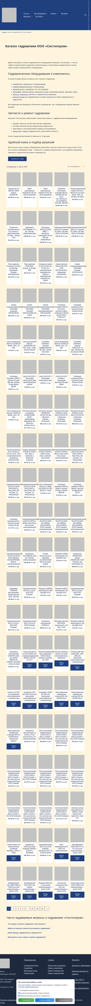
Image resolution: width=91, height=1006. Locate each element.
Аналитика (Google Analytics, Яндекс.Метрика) (33, 993)
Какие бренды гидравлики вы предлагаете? (25, 933)
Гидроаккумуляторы (31, 965)
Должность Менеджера (81, 966)
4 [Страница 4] (22, 908)
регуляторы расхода (57, 92)
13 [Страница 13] (37, 908)
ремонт (25, 131)
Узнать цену (29, 665)
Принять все (26, 1000)
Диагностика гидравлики (57, 965)
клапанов (44, 89)
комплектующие (18, 97)
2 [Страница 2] (13, 908)
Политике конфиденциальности (28, 987)
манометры (24, 94)
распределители (19, 89)
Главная (4, 32)
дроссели (68, 92)
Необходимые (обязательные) (28, 990)
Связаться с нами (17, 159)
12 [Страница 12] (32, 908)
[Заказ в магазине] (75, 166)
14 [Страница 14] (42, 908)
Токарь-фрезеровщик (80, 988)
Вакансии (28, 16)
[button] (30, 13)
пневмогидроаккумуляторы (22, 87)
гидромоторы (17, 84)
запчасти (49, 97)
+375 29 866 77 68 (88, 15)
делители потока (28, 92)
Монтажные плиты (30, 971)
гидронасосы (27, 84)
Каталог (27, 13)
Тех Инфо (39, 16)
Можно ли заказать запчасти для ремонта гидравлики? (29, 928)
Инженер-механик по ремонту (80, 972)
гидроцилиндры (40, 84)
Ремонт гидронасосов (56, 971)
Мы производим (41, 13)
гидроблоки (29, 89)
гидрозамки (17, 92)
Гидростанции (29, 973)
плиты (75, 92)
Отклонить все (64, 1000)
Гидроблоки (28, 968)
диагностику (17, 131)
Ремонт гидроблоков (55, 968)
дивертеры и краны (42, 92)
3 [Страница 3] (18, 908)
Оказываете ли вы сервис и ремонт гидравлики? (27, 937)
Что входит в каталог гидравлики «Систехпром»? (27, 924)
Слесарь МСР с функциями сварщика (80, 981)
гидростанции (39, 87)
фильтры (16, 94)
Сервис (54, 13)
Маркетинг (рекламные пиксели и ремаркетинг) (34, 996)
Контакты (64, 13)
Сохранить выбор (44, 1000)
